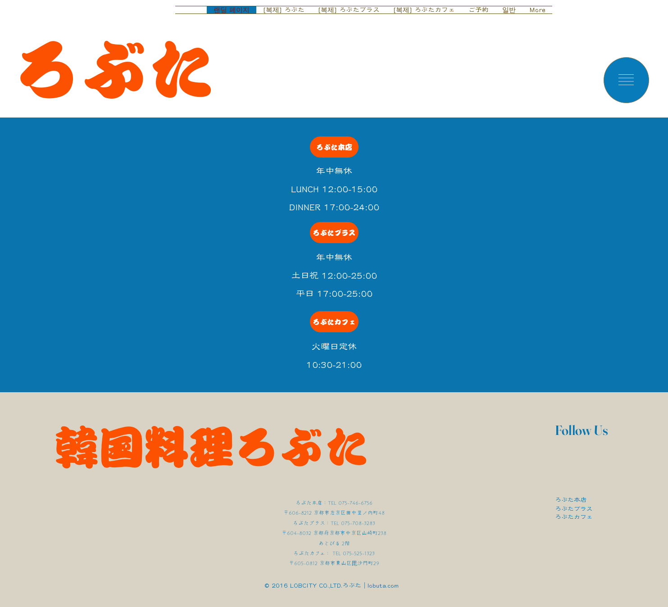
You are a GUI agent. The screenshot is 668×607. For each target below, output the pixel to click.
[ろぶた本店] (334, 147)
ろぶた (114, 70)
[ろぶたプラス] (334, 232)
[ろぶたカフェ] (334, 321)
